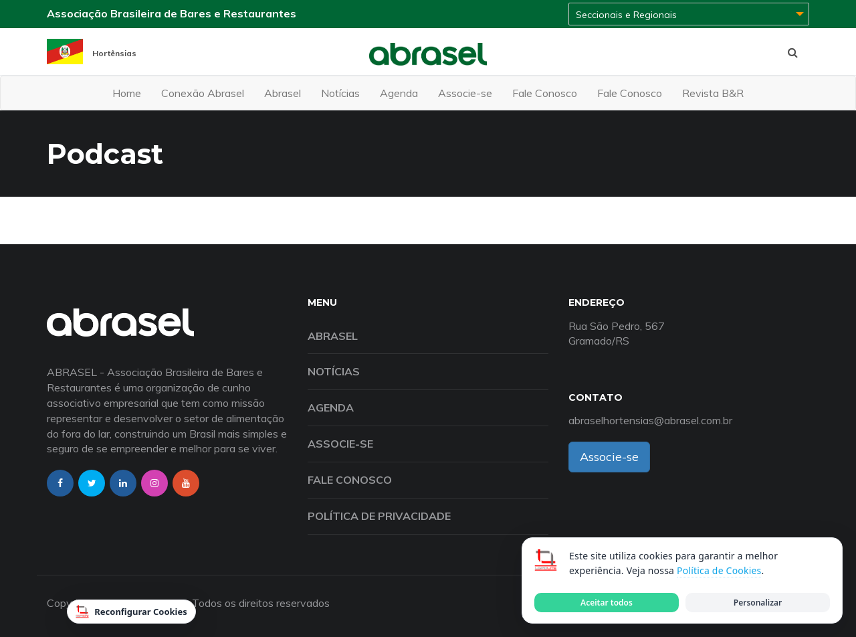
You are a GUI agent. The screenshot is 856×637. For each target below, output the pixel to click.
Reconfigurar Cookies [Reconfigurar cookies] (131, 611)
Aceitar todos (606, 602)
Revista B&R (713, 93)
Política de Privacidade (379, 516)
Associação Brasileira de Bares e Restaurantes (171, 13)
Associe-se (465, 93)
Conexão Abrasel (202, 93)
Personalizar (758, 602)
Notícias (340, 93)
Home (126, 93)
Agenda (399, 93)
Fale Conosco (544, 93)
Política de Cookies (719, 570)
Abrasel (282, 93)
